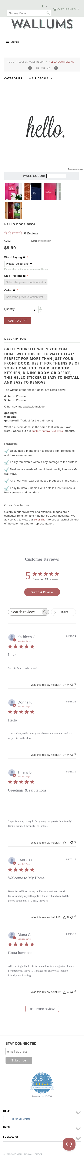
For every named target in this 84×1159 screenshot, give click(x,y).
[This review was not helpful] (71, 684)
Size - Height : (15, 276)
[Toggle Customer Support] (69, 1144)
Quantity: (9, 309)
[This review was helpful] (64, 684)
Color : (10, 290)
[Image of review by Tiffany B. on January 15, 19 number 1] (17, 806)
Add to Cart (17, 320)
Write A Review (42, 592)
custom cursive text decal (48, 431)
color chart (41, 519)
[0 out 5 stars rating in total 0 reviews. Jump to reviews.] (21, 233)
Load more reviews (42, 1009)
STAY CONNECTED (21, 1043)
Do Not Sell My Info (20, 1119)
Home (10, 61)
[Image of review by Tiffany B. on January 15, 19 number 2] (36, 806)
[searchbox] (24, 611)
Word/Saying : (15, 257)
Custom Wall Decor (31, 61)
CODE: (7, 241)
